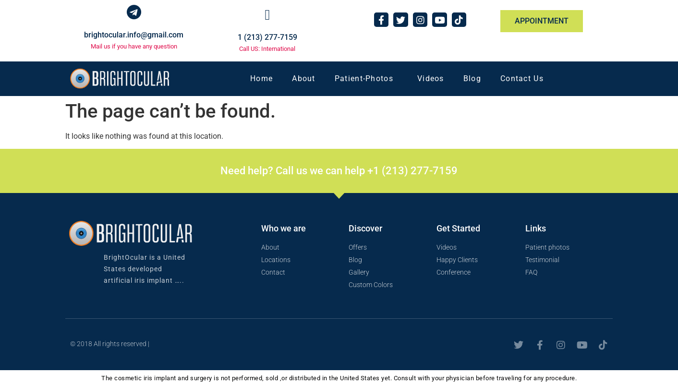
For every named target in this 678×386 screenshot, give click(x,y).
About (303, 78)
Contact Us (522, 78)
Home (261, 78)
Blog (472, 78)
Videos (430, 78)
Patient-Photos (366, 79)
